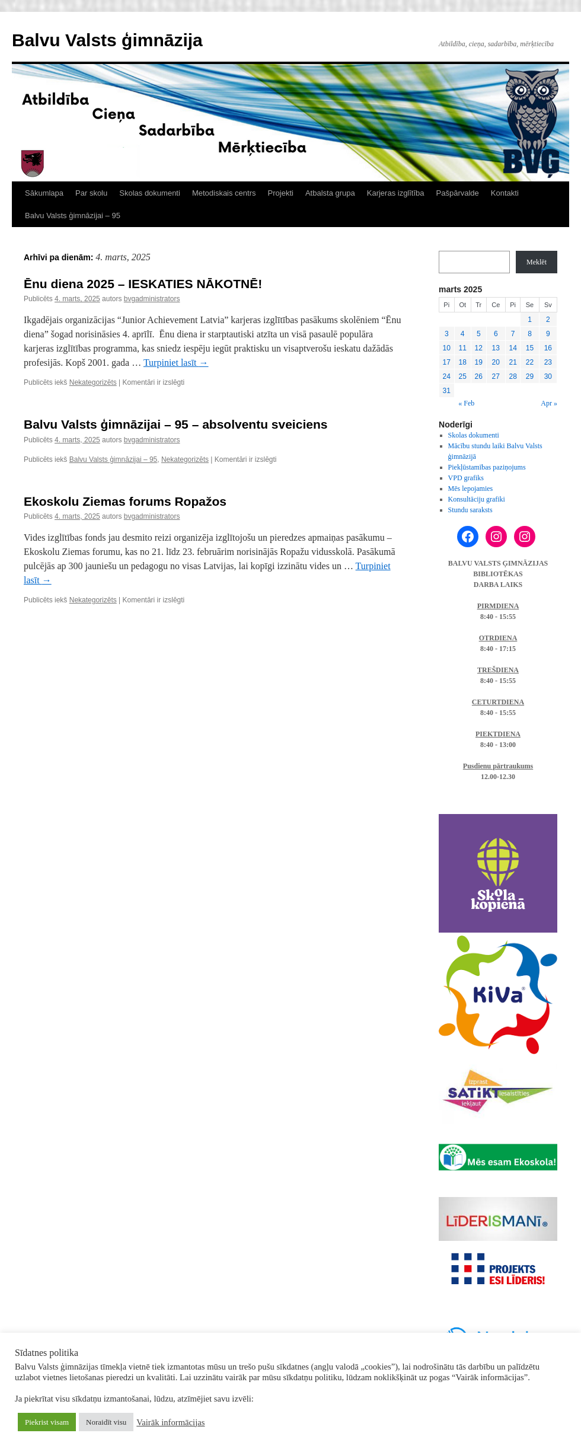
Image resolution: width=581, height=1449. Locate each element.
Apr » (549, 403)
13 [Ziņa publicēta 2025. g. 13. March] (496, 348)
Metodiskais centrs (224, 193)
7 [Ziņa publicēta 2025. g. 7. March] (513, 334)
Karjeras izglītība (395, 193)
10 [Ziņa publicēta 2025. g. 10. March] (447, 348)
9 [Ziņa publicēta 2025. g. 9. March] (548, 334)
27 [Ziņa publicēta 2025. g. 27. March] (496, 376)
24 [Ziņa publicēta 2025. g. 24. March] (447, 376)
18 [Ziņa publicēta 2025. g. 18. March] (463, 362)
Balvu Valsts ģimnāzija (107, 40)
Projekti (280, 193)
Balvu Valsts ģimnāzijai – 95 (72, 215)
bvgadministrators (152, 299)
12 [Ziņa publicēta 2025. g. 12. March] (479, 348)
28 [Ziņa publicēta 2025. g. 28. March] (512, 376)
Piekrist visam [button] (47, 1422)
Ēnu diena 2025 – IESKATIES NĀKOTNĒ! (143, 284)
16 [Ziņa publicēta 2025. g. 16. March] (548, 348)
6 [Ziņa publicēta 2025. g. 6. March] (496, 334)
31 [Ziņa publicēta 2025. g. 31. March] (447, 391)
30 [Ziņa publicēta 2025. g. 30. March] (548, 376)
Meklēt (536, 262)
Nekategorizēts (93, 382)
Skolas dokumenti (149, 193)
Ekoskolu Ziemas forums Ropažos (125, 501)
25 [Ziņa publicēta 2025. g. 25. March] (463, 376)
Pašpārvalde (457, 193)
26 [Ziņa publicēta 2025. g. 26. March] (479, 376)
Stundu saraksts (470, 510)
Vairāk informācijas (170, 1422)
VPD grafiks (466, 478)
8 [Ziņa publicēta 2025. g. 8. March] (530, 334)
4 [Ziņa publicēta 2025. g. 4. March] (463, 334)
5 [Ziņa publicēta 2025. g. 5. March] (479, 334)
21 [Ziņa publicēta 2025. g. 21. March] (512, 362)
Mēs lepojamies (470, 488)
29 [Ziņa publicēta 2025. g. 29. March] (530, 376)
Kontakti (505, 193)
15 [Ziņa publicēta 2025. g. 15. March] (530, 348)
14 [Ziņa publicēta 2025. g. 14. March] (512, 348)
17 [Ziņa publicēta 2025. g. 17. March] (447, 362)
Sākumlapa (44, 193)
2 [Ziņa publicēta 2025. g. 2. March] (548, 319)
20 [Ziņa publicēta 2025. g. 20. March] (496, 362)
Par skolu (91, 193)
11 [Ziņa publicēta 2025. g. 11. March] (463, 348)
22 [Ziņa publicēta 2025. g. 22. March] (530, 362)
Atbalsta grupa (330, 193)
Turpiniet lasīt (176, 363)
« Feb (466, 403)
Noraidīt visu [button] (106, 1422)
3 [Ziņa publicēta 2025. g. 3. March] (447, 334)
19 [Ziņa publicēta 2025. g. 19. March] (479, 362)
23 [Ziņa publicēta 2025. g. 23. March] (548, 362)
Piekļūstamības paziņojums (487, 467)
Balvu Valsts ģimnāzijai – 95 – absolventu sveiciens (175, 424)
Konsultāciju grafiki (476, 499)
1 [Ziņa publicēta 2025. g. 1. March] (530, 319)
